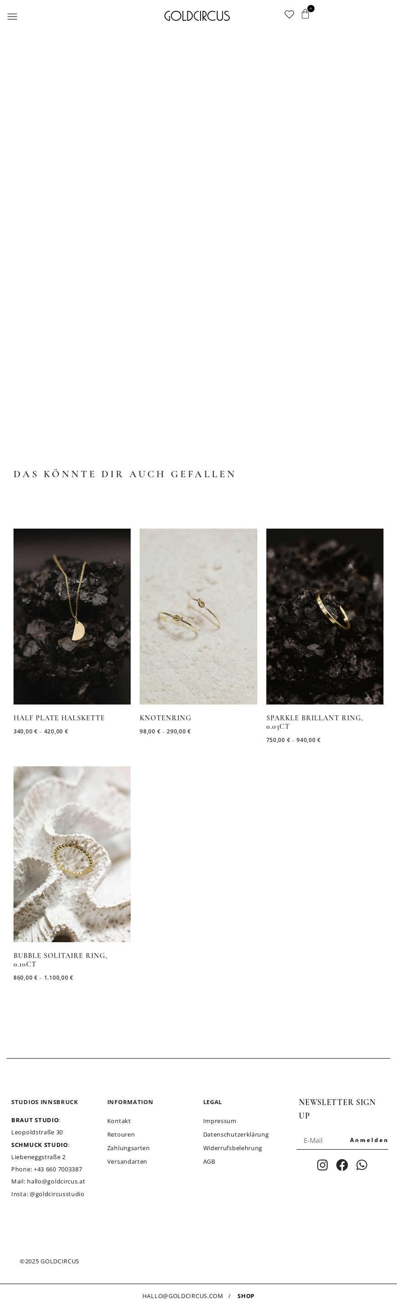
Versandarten (127, 1161)
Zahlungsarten (128, 1148)
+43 (58, 1169)
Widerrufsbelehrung (233, 1148)
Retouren (121, 1134)
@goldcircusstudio (57, 1194)
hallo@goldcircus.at (56, 1181)
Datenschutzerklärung (236, 1134)
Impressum (220, 1121)
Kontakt (119, 1121)
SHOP (246, 1296)
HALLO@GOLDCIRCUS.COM (183, 1296)
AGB (209, 1161)
